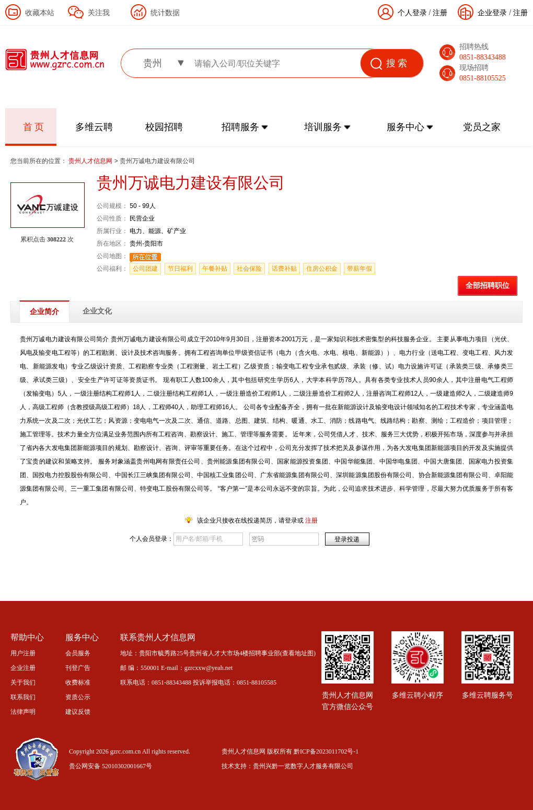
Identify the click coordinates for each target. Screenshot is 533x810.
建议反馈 (77, 711)
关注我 (99, 12)
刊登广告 (77, 668)
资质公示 (77, 697)
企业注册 (23, 668)
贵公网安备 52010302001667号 (110, 766)
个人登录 (412, 12)
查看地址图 (298, 653)
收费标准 (77, 682)
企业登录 (492, 12)
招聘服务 (240, 127)
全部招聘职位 (487, 286)
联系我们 (23, 697)
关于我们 (23, 682)
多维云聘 (94, 127)
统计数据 (165, 12)
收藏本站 (39, 12)
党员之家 (482, 127)
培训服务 (323, 127)
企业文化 (97, 311)
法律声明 (23, 711)
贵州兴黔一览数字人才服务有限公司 (303, 766)
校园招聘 (164, 127)
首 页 (33, 127)
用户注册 (23, 653)
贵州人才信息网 (91, 161)
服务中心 (405, 127)
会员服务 (77, 653)
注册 (520, 12)
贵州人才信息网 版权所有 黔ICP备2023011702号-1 (290, 751)
